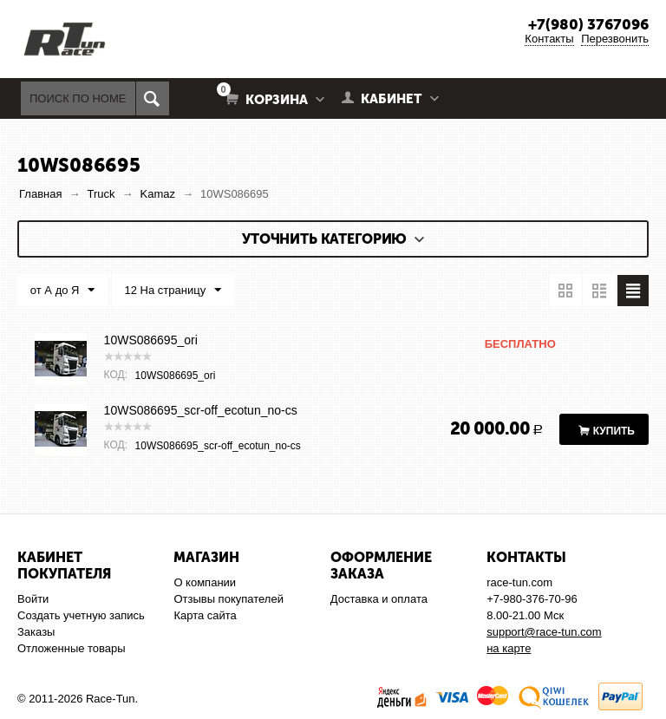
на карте (508, 648)
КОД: (115, 375)
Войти (33, 598)
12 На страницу (172, 290)
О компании (204, 582)
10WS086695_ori (151, 340)
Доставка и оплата (379, 598)
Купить (614, 431)
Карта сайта (204, 615)
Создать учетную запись (81, 615)
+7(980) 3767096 (588, 24)
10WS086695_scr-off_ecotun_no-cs (200, 410)
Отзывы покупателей (228, 598)
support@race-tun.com (543, 631)
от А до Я (62, 290)
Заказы (36, 631)
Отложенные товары (71, 648)
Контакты (549, 38)
